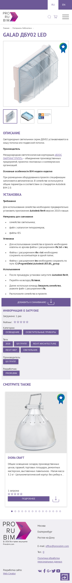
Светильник (30, 350)
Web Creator (9, 573)
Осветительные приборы (41, 332)
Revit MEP (11, 350)
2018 (8, 344)
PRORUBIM (11, 373)
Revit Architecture (44, 344)
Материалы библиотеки (22, 28)
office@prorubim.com (57, 546)
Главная (6, 28)
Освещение (12, 332)
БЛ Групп (22, 344)
